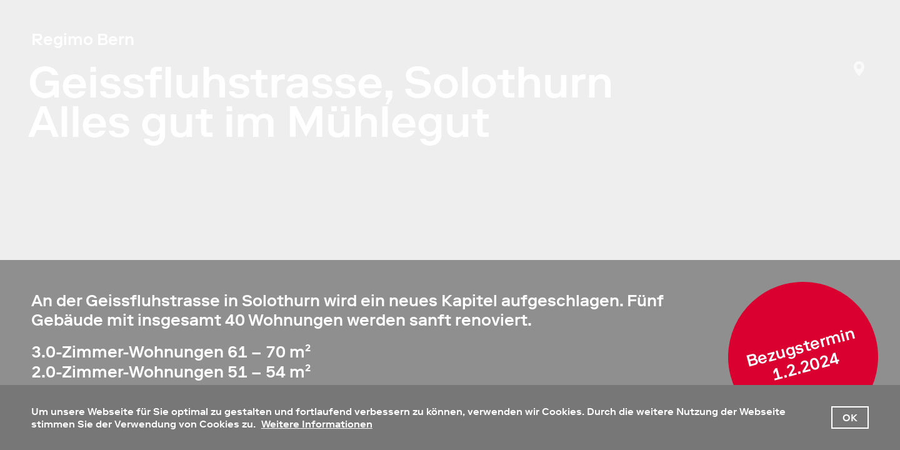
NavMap (859, 68)
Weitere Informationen (316, 424)
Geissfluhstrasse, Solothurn (320, 82)
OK (850, 417)
